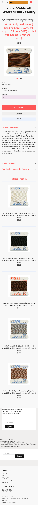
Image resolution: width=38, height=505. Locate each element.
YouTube (10, 490)
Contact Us (5, 482)
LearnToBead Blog (7, 480)
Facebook (3, 490)
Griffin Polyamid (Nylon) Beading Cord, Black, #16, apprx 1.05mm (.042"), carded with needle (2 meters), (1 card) (19, 260)
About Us (4, 473)
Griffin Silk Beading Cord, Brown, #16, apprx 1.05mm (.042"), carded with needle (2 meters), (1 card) (19, 304)
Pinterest (6, 490)
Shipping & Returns (7, 478)
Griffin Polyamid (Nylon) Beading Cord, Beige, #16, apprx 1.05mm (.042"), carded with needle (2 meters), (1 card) (19, 393)
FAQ (3, 475)
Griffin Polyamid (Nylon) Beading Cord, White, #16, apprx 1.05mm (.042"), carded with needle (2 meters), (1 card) (19, 215)
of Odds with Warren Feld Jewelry (19, 10)
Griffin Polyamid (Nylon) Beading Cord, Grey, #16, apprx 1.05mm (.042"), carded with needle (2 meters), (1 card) (19, 348)
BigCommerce (13, 502)
